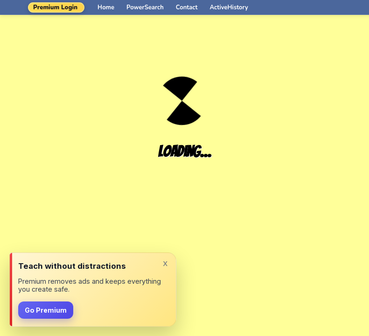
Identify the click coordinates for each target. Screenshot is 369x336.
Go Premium (46, 310)
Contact (187, 7)
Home (105, 7)
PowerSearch (145, 7)
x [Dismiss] (165, 263)
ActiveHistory (229, 7)
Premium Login (55, 7)
